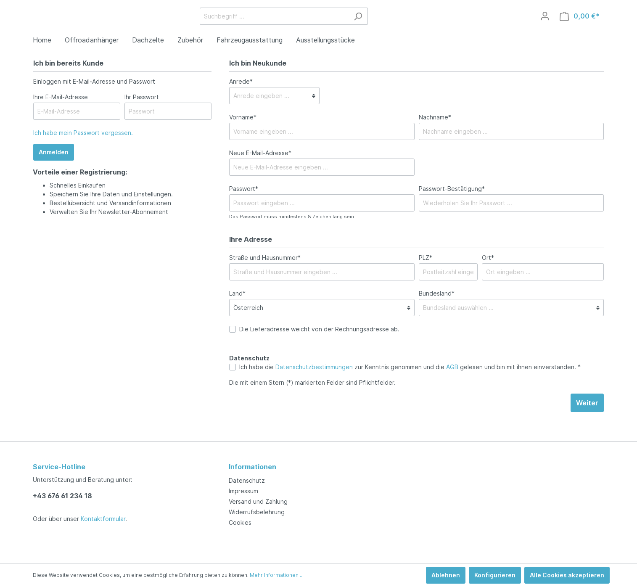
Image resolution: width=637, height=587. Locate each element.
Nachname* (435, 137)
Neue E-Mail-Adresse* (260, 173)
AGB (452, 387)
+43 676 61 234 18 (62, 496)
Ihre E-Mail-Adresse (60, 117)
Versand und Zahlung (258, 501)
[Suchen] (421, 26)
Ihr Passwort (141, 117)
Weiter (587, 423)
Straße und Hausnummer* (265, 277)
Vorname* (242, 137)
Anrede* (241, 101)
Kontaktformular (103, 518)
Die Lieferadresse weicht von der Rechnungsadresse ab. (319, 349)
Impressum (243, 490)
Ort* (488, 277)
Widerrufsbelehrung (257, 512)
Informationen (252, 467)
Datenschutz (247, 480)
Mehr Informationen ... (277, 575)
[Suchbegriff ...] (337, 26)
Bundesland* (437, 313)
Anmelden (54, 172)
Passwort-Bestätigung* (452, 208)
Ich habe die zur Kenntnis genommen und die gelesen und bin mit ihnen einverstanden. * (410, 387)
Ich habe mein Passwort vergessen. (83, 152)
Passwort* (243, 208)
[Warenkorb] (580, 26)
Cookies (240, 522)
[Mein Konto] (545, 26)
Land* (237, 313)
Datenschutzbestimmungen (314, 387)
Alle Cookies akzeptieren (567, 575)
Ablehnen (445, 575)
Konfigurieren (494, 575)
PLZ (425, 277)
